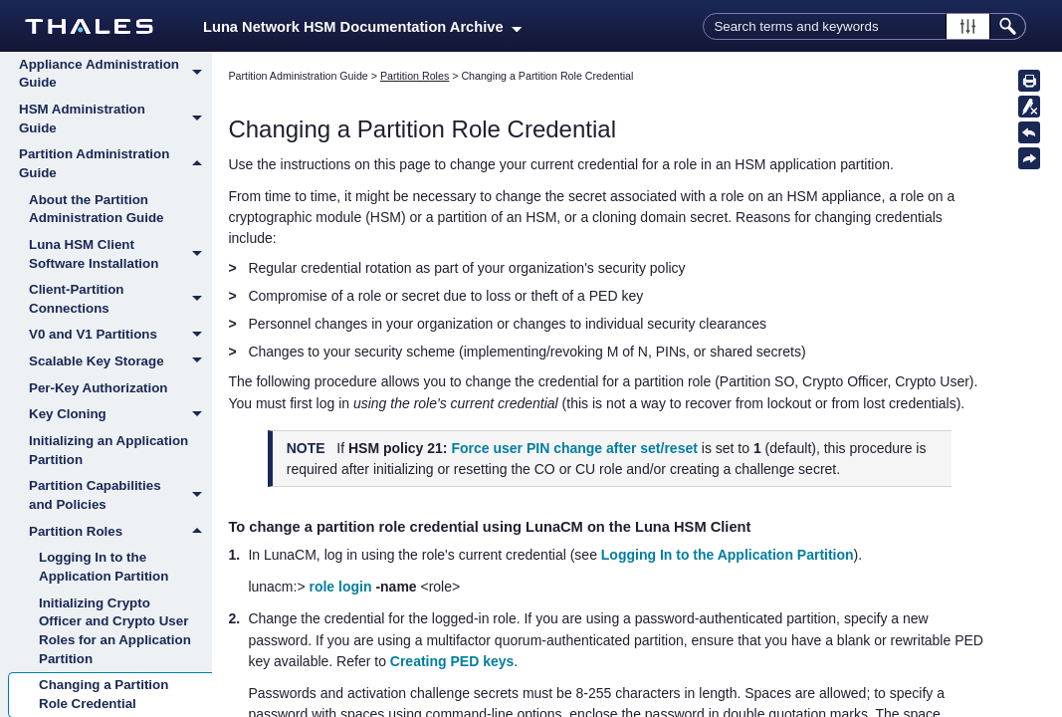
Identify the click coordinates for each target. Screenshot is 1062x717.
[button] (968, 26)
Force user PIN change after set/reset (574, 448)
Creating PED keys (452, 661)
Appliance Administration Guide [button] (115, 74)
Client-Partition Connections (120, 299)
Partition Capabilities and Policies (120, 495)
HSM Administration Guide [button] (115, 119)
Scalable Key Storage (120, 362)
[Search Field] (864, 26)
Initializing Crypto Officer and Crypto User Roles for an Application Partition (115, 631)
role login (340, 587)
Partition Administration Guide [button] (115, 163)
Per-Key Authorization (98, 387)
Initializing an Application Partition (108, 450)
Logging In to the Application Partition (103, 567)
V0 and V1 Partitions (120, 336)
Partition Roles (120, 532)
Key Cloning (120, 415)
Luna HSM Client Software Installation (120, 254)
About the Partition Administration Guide (96, 209)
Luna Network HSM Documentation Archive (362, 27)
